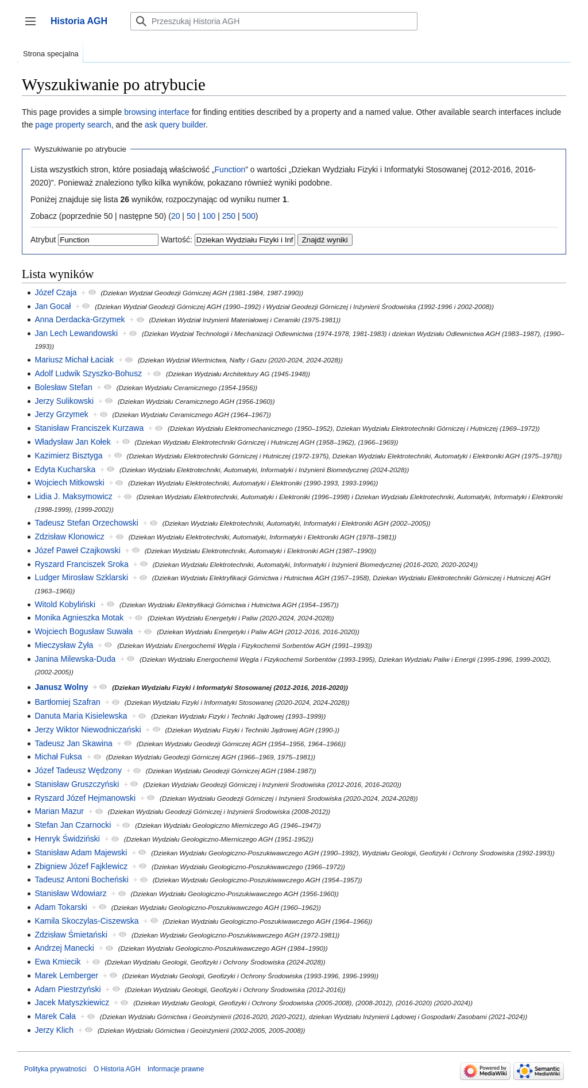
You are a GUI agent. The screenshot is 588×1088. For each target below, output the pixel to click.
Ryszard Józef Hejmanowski (85, 798)
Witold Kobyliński (64, 604)
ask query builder (175, 124)
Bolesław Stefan (63, 387)
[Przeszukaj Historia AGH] (273, 21)
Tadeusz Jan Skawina (73, 743)
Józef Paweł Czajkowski (77, 550)
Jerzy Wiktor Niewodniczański (87, 729)
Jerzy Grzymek (61, 414)
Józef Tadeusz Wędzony (78, 770)
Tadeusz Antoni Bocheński (81, 879)
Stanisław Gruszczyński (76, 784)
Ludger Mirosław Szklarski (81, 577)
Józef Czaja (55, 292)
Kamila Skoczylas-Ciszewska (86, 920)
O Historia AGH (117, 1069)
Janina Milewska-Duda (74, 658)
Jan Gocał (52, 306)
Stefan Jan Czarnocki (72, 824)
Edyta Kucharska (64, 469)
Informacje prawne (176, 1069)
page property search (73, 124)
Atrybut (43, 239)
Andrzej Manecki (64, 947)
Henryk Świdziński (67, 838)
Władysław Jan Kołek (72, 441)
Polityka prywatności (55, 1069)
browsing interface (156, 112)
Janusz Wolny (61, 687)
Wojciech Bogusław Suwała (83, 631)
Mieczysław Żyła (63, 645)
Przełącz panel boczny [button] (34, 27)
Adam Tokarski (60, 907)
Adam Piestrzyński (67, 989)
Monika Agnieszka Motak (78, 617)
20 (175, 216)
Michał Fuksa (58, 756)
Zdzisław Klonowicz (69, 536)
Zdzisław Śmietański (70, 934)
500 (248, 216)
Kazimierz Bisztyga (68, 455)
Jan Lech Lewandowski (76, 333)
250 (228, 216)
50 (191, 216)
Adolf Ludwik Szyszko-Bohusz (88, 373)
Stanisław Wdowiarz (70, 893)
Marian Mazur (59, 811)
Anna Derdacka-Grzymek (79, 319)
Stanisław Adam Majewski (80, 852)
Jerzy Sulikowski (64, 401)
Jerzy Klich (54, 1030)
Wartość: (176, 239)
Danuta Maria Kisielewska (80, 715)
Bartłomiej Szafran (67, 702)
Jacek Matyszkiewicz (71, 1002)
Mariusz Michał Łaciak (74, 359)
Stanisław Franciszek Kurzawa (89, 428)
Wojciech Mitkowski (69, 482)
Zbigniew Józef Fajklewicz (80, 866)
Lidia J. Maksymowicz (73, 496)
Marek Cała (55, 1016)
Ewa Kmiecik (57, 961)
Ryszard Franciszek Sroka (81, 564)
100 (208, 216)
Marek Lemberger (66, 975)
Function (230, 169)
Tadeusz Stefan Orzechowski (86, 522)
